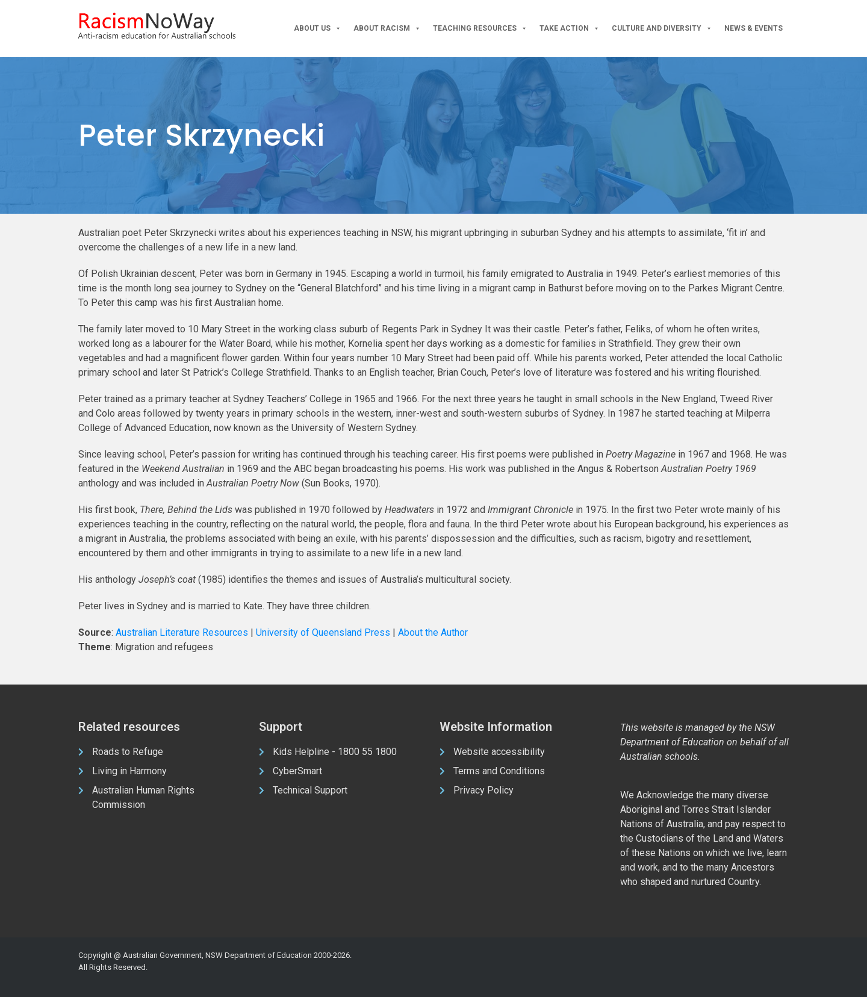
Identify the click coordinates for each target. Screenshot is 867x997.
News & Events (753, 28)
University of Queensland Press (323, 632)
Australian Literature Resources (182, 632)
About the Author (433, 632)
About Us (317, 28)
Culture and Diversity (662, 28)
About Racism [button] (387, 28)
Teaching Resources (480, 28)
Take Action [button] (569, 28)
